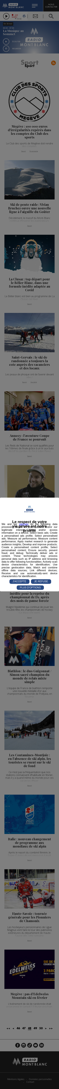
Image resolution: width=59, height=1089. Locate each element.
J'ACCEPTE (19, 581)
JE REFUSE (41, 581)
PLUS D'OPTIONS (30, 587)
